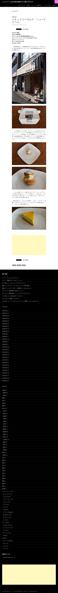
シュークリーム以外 (46, 5)
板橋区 (4, 416)
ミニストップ (6, 501)
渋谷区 (4, 426)
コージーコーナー (7, 527)
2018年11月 (5, 318)
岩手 (3, 400)
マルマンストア (6, 517)
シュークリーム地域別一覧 (36, 5)
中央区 (4, 436)
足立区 (4, 411)
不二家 (4, 535)
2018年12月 (5, 315)
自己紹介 (28, 5)
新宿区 (4, 429)
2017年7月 (4, 360)
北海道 (3, 390)
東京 (16, 17)
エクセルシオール (7, 525)
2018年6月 (4, 331)
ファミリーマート (7, 499)
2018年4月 (4, 336)
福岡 (3, 481)
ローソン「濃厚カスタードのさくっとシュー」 (12, 280)
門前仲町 (19, 265)
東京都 (24, 265)
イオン (4, 507)
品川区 (4, 423)
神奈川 (3, 452)
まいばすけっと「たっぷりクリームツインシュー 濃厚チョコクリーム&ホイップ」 (21, 301)
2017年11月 (5, 349)
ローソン (5, 504)
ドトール (5, 530)
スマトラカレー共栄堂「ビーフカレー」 (11, 298)
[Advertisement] (29, 245)
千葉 (3, 457)
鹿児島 (3, 488)
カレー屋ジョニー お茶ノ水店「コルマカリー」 (13, 296)
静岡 (3, 460)
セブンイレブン (6, 494)
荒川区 (4, 413)
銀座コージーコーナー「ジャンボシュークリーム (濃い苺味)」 (16, 285)
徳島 (3, 478)
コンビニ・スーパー (6, 491)
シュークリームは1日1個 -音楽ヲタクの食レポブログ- (17, 2)
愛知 (3, 468)
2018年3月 (4, 339)
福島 (3, 405)
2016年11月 (5, 380)
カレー (4, 543)
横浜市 (4, 455)
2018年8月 (4, 326)
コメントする (24, 24)
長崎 (3, 483)
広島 (3, 475)
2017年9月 (4, 354)
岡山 (3, 473)
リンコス (5, 520)
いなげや (5, 509)
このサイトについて (21, 5)
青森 (3, 398)
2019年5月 (4, 310)
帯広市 (4, 395)
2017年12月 (5, 347)
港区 (4, 447)
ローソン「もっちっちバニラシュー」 (10, 277)
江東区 (13, 17)
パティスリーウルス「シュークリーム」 (29, 20)
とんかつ (5, 545)
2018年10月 (5, 321)
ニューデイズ (6, 496)
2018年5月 (4, 334)
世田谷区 (5, 431)
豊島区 (4, 442)
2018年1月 (4, 344)
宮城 (3, 403)
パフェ (4, 548)
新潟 (3, 462)
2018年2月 (4, 341)
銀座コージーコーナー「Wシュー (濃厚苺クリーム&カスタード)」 (17, 288)
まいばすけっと (6, 514)
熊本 (3, 486)
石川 (3, 465)
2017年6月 (4, 362)
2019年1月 (4, 313)
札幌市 (4, 392)
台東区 (4, 434)
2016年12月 (5, 378)
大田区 (4, 418)
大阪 (3, 470)
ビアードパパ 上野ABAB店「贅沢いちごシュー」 (13, 290)
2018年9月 (4, 323)
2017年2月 (4, 373)
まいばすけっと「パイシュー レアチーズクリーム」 (14, 283)
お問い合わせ (54, 5)
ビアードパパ (6, 533)
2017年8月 (4, 357)
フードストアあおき (7, 512)
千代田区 (5, 439)
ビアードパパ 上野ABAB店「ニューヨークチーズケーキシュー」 (16, 293)
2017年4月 (4, 367)
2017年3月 (4, 370)
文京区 (4, 444)
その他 (3, 538)
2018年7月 (4, 328)
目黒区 (4, 449)
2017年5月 (4, 365)
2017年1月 (4, 375)
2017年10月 (5, 352)
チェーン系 (4, 522)
